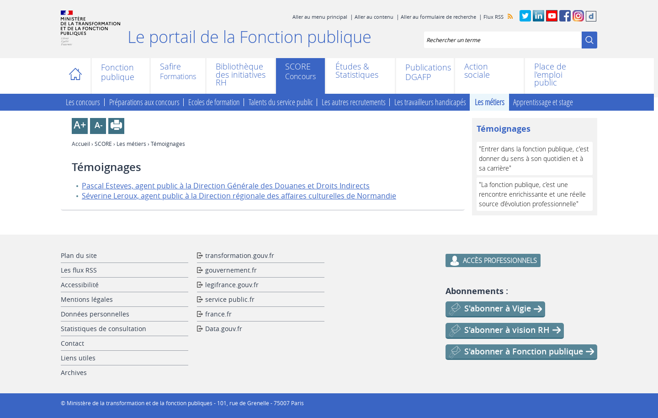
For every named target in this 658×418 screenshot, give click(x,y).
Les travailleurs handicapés (430, 102)
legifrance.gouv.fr (232, 284)
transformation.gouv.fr (239, 255)
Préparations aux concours (144, 102)
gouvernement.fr (231, 270)
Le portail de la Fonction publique (249, 37)
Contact (72, 343)
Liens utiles (78, 358)
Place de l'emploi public (550, 75)
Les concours (83, 102)
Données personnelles (95, 314)
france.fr (218, 314)
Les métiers (489, 102)
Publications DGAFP (425, 72)
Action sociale (477, 71)
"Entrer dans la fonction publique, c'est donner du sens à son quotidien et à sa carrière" (534, 158)
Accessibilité (80, 284)
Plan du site (79, 255)
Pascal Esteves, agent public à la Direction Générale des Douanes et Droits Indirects (226, 186)
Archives (74, 372)
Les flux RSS (79, 270)
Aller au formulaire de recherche (438, 16)
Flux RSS (493, 16)
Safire (170, 67)
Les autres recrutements (354, 102)
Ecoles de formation (214, 102)
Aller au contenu (374, 16)
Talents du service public (281, 102)
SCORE (298, 67)
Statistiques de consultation (103, 328)
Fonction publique (117, 72)
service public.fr (230, 299)
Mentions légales (87, 299)
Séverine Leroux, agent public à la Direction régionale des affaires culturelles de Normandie (239, 196)
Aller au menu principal (319, 16)
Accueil (78, 76)
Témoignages (504, 128)
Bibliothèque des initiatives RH (240, 75)
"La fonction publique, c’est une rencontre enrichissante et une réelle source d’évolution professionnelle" (532, 194)
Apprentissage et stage (543, 102)
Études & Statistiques (356, 71)
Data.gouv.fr (223, 328)
